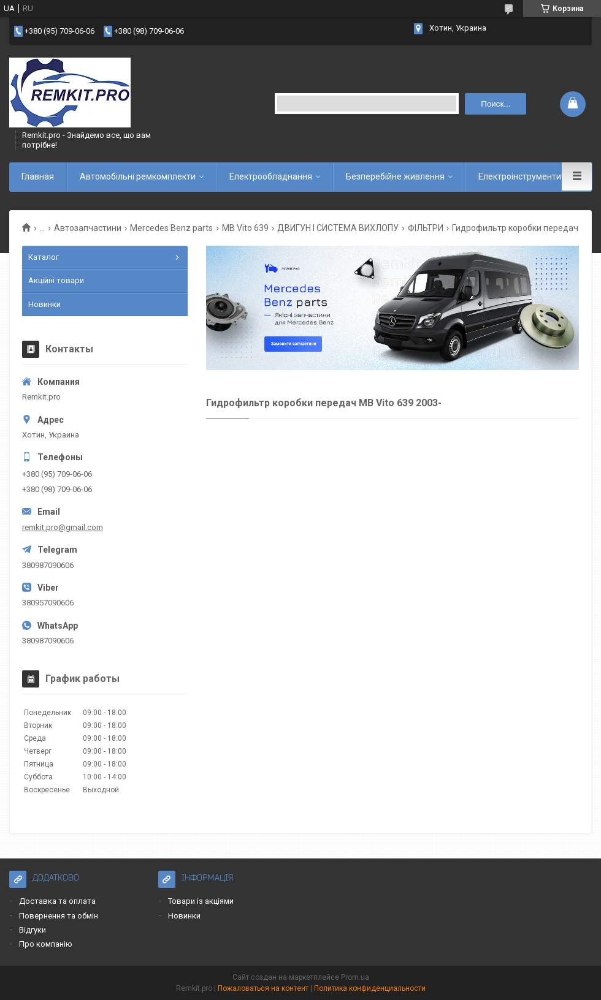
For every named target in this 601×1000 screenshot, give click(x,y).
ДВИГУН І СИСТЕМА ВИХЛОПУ (338, 228)
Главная (37, 176)
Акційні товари (56, 280)
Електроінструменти (519, 176)
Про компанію (45, 944)
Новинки (44, 304)
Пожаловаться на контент (263, 988)
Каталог (43, 257)
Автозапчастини (87, 228)
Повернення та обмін (58, 915)
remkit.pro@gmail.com (62, 527)
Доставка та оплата (57, 901)
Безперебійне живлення (395, 176)
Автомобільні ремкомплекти (138, 176)
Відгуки (32, 929)
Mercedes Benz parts (171, 228)
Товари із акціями (201, 901)
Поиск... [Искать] (495, 103)
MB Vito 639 (245, 228)
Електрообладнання (270, 176)
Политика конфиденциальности (370, 988)
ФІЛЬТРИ (425, 228)
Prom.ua (355, 977)
